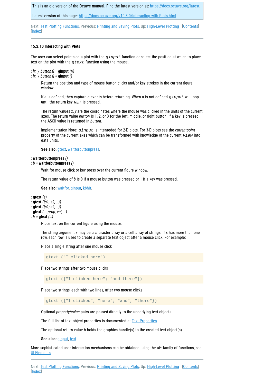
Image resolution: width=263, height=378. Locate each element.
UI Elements (41, 352)
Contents (190, 26)
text (73, 338)
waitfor (63, 188)
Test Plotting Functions (60, 26)
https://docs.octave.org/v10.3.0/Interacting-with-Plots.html (127, 15)
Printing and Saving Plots (118, 26)
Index (36, 31)
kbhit (87, 188)
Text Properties (144, 320)
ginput (76, 188)
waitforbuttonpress (83, 149)
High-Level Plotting (163, 26)
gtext (62, 149)
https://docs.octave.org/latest (174, 6)
